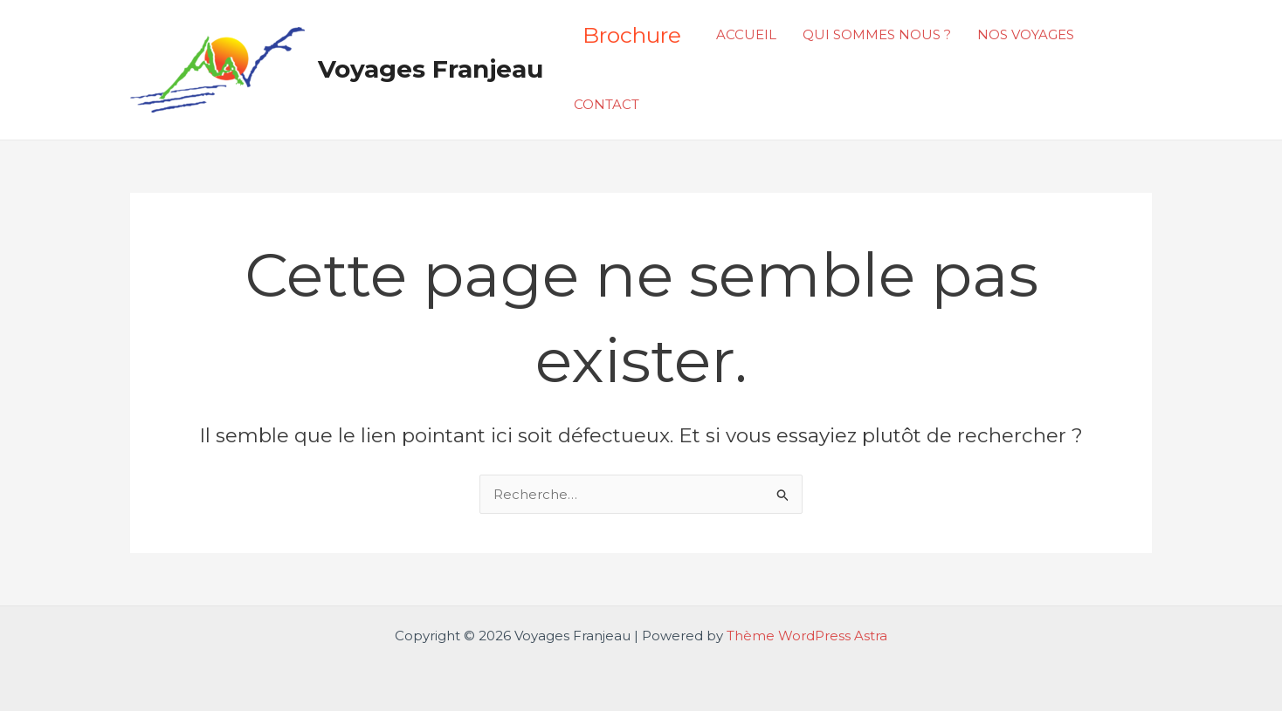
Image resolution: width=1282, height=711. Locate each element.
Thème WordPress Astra (807, 635)
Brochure (631, 35)
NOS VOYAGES (1025, 34)
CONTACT (606, 104)
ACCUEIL (746, 34)
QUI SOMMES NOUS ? (877, 34)
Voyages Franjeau (430, 69)
